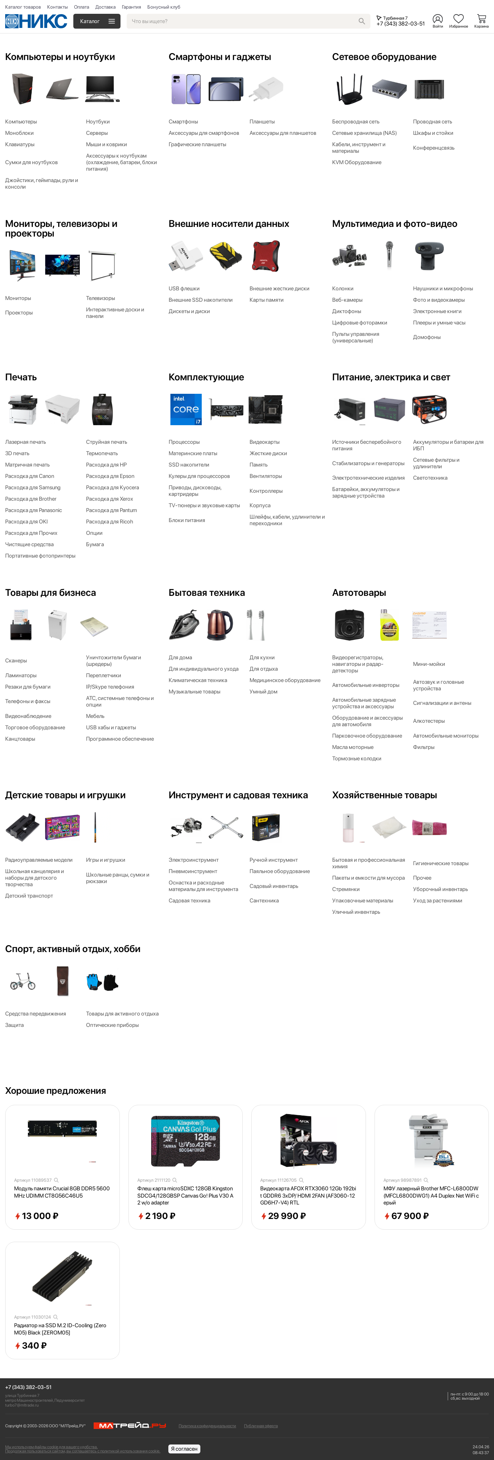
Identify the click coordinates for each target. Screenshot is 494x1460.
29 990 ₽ (283, 1216)
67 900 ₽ (406, 1216)
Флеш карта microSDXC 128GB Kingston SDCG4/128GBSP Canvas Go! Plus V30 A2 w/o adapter (185, 1195)
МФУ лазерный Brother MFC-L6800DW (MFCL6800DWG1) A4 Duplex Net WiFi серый (431, 1195)
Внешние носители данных (229, 223)
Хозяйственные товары (384, 795)
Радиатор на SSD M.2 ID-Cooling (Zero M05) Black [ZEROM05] (60, 1329)
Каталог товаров (23, 7)
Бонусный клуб (163, 7)
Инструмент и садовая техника (238, 795)
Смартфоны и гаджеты (220, 56)
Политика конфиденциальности (207, 1426)
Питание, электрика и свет (391, 377)
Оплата (81, 7)
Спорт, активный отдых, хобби (72, 948)
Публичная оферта (261, 1426)
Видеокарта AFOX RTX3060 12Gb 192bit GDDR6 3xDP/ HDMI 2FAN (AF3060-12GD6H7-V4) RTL (308, 1195)
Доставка (105, 7)
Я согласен (184, 1449)
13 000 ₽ (36, 1216)
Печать (21, 377)
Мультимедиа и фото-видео (395, 223)
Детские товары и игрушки (65, 795)
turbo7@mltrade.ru (22, 1405)
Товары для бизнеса (50, 592)
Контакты (57, 7)
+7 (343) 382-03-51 (28, 1387)
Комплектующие (206, 377)
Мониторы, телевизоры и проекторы (61, 228)
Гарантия (131, 7)
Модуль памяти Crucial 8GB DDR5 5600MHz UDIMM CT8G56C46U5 (62, 1192)
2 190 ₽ (156, 1216)
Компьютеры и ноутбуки (60, 56)
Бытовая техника (207, 592)
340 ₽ (30, 1345)
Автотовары (359, 592)
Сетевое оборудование (384, 56)
